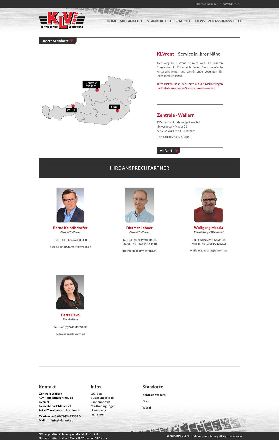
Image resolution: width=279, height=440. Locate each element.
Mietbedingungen (206, 3)
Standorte (157, 21)
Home (112, 21)
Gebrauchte (181, 21)
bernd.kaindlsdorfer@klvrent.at (70, 246)
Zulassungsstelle (225, 21)
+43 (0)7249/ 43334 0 (66, 416)
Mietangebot (132, 21)
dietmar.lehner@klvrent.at (139, 250)
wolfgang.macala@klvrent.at (208, 250)
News (200, 21)
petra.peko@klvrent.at (70, 333)
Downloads (231, 3)
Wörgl (146, 407)
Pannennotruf (100, 402)
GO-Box (96, 393)
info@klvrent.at (62, 420)
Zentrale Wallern (154, 394)
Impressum (98, 414)
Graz (145, 401)
